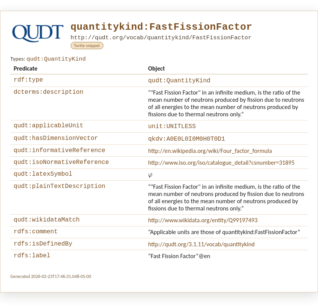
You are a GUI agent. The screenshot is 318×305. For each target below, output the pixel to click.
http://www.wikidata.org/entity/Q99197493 (203, 227)
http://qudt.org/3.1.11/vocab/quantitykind (201, 254)
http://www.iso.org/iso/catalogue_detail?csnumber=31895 (221, 168)
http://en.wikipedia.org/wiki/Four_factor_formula (210, 155)
